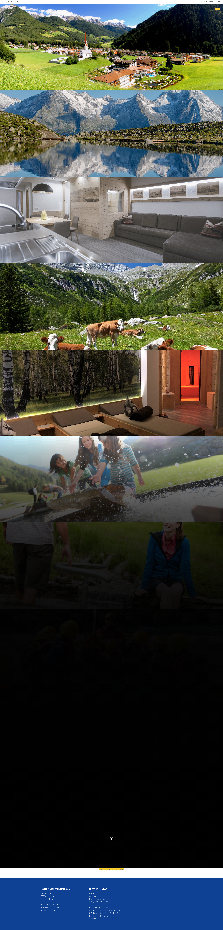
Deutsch (201, 2)
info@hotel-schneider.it (51, 910)
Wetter (92, 893)
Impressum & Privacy (98, 916)
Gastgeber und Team (98, 901)
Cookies (92, 918)
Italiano (209, 2)
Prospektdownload (97, 899)
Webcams (93, 896)
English (217, 2)
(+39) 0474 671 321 (11, 2)
